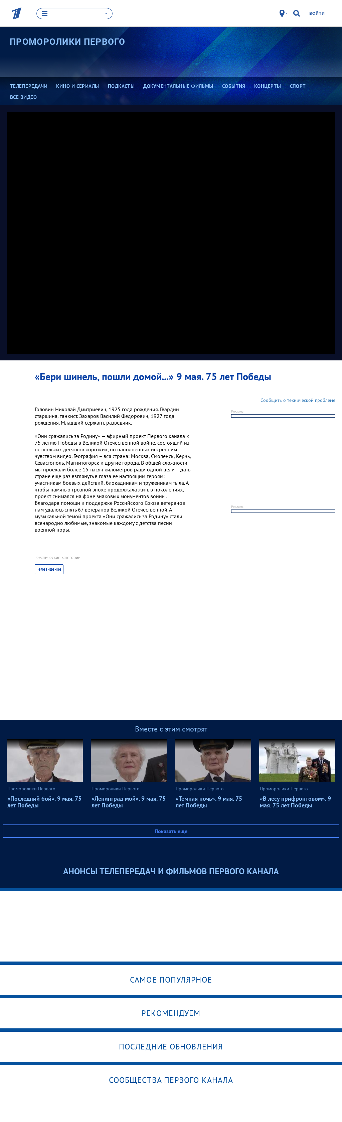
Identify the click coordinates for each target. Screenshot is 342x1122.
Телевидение (49, 569)
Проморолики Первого (68, 42)
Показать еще (171, 831)
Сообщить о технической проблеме (298, 400)
